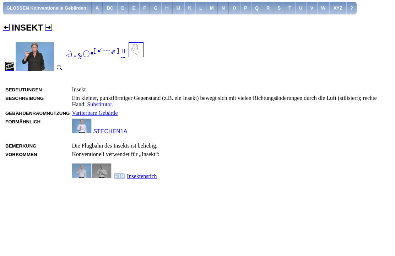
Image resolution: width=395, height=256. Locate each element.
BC (110, 8)
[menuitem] (47, 8)
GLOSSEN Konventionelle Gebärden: (47, 8)
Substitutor (99, 104)
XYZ (337, 8)
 (96, 53)
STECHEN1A (110, 131)
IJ (178, 8)
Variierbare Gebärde (95, 113)
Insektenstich (142, 176)
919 (119, 176)
